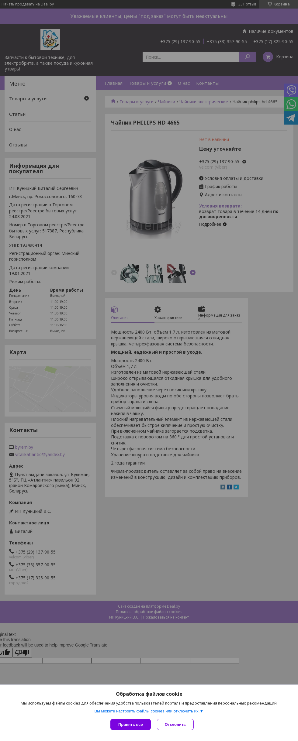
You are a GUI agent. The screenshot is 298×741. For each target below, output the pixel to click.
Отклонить (175, 724)
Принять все (130, 724)
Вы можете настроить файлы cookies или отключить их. (146, 711)
